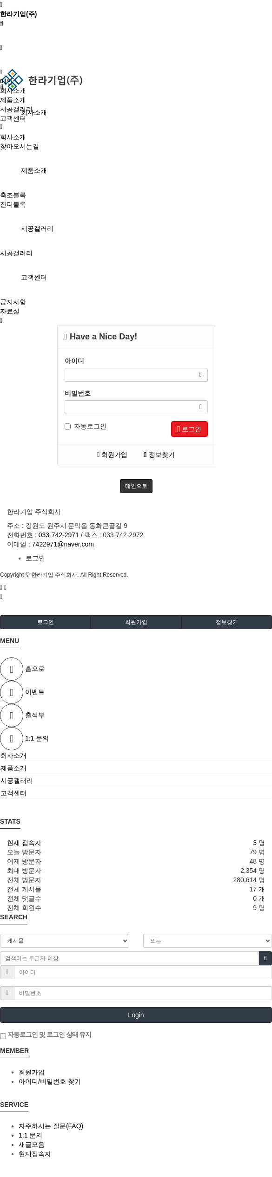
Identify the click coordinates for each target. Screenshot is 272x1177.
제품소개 (34, 170)
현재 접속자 (24, 842)
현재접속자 (35, 1153)
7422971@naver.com (63, 544)
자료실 (10, 311)
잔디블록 (13, 204)
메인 (6, 81)
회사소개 (34, 112)
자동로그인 (85, 426)
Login (136, 1015)
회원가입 (112, 454)
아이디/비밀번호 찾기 (50, 1081)
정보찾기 (159, 454)
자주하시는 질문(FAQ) (51, 1126)
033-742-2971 (59, 535)
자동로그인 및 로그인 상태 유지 (45, 1035)
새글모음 (32, 1144)
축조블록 (13, 195)
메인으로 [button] (136, 486)
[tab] (136, 755)
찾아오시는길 (19, 146)
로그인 (189, 429)
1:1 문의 (30, 1135)
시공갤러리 (37, 228)
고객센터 (34, 277)
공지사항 (13, 302)
